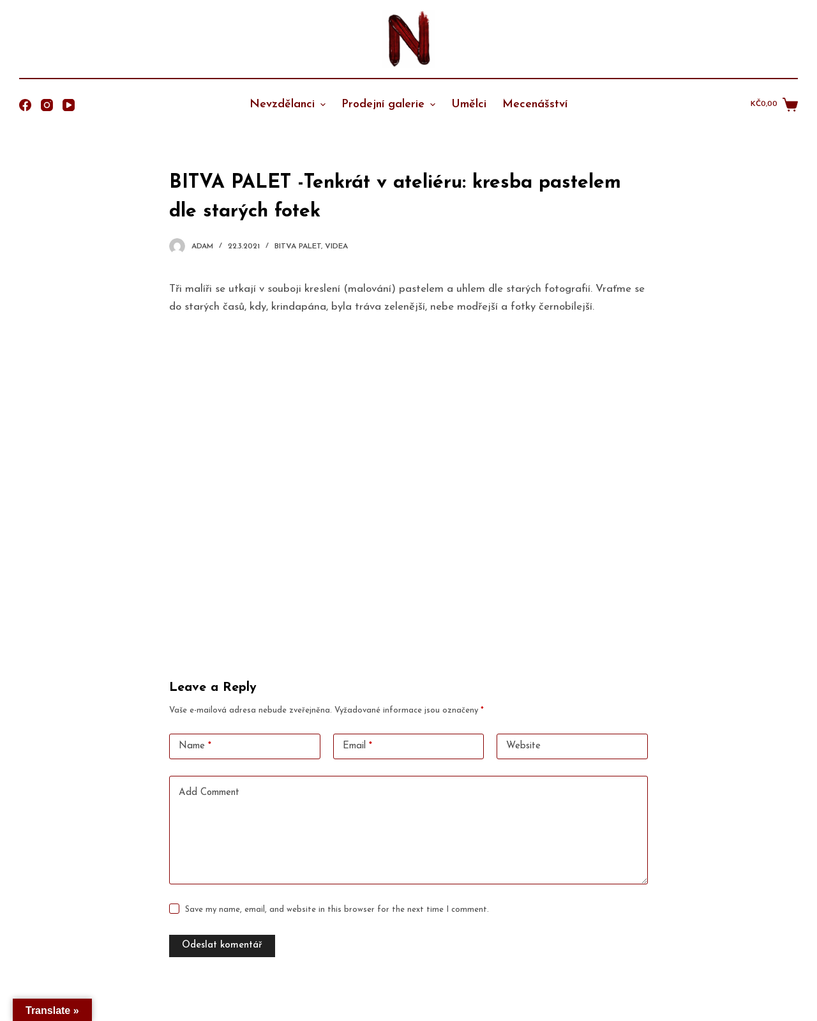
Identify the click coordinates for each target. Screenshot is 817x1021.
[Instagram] (47, 105)
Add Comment (209, 793)
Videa (336, 246)
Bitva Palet (297, 246)
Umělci (468, 104)
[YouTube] (69, 105)
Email (357, 747)
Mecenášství (534, 104)
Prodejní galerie (389, 104)
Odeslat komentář (222, 945)
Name (195, 747)
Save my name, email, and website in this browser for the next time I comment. (337, 909)
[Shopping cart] (774, 104)
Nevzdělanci (289, 104)
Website (523, 746)
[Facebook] (25, 105)
